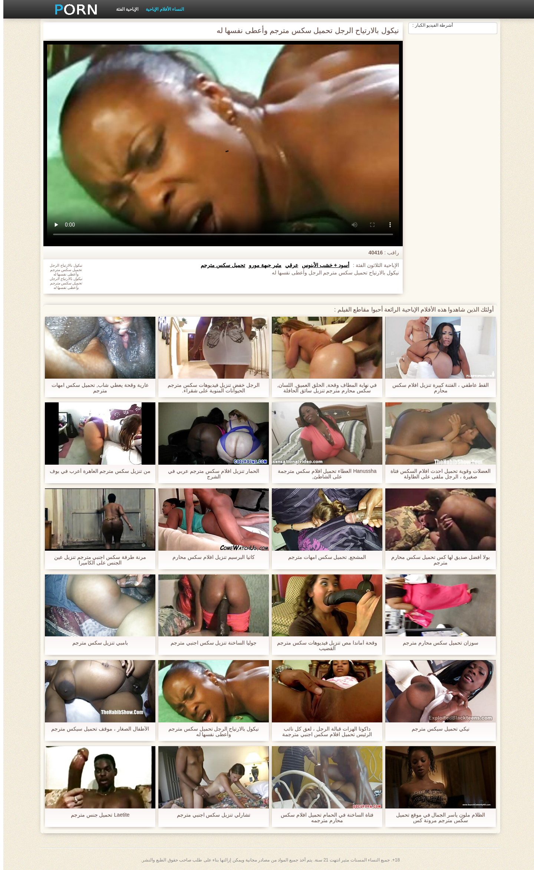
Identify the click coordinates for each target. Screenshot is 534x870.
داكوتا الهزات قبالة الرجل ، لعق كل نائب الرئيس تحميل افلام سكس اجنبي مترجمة (323, 731)
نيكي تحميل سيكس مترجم (437, 729)
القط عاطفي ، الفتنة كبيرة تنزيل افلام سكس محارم (437, 387)
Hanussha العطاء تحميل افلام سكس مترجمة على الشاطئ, (323, 474)
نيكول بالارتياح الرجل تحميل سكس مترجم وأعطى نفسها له (210, 731)
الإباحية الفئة (124, 9)
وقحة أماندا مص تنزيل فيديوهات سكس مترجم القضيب (324, 645)
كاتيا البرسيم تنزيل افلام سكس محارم (210, 557)
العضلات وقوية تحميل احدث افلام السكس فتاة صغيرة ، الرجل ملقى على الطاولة (437, 474)
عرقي (288, 265)
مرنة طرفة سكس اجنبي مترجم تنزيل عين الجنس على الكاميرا (97, 560)
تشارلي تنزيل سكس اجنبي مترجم (210, 815)
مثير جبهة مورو (261, 265)
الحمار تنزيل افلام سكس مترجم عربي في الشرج (210, 474)
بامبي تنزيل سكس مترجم (97, 643)
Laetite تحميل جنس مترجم (96, 815)
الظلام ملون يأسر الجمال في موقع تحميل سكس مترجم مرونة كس (437, 817)
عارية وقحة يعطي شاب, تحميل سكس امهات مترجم (96, 387)
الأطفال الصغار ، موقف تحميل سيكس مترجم (96, 729)
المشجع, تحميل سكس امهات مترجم (324, 557)
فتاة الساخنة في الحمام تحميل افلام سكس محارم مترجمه (323, 817)
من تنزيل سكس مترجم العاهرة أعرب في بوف (96, 471)
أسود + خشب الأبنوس (322, 265)
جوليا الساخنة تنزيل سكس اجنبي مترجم (210, 643)
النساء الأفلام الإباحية (161, 9)
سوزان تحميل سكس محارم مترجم (437, 643)
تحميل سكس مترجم (219, 265)
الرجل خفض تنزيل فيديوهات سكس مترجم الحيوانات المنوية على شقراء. (210, 387)
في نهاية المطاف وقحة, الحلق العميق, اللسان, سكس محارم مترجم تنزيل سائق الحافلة (323, 387)
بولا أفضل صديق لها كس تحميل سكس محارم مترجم (437, 560)
